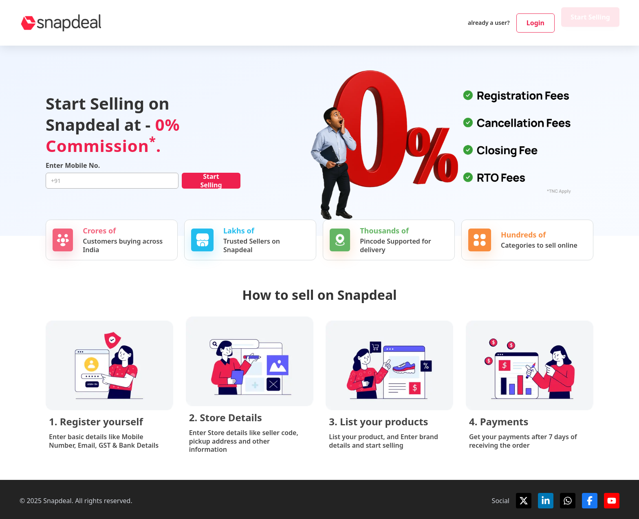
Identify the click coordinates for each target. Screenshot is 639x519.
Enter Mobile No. (73, 165)
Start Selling (590, 22)
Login (535, 22)
